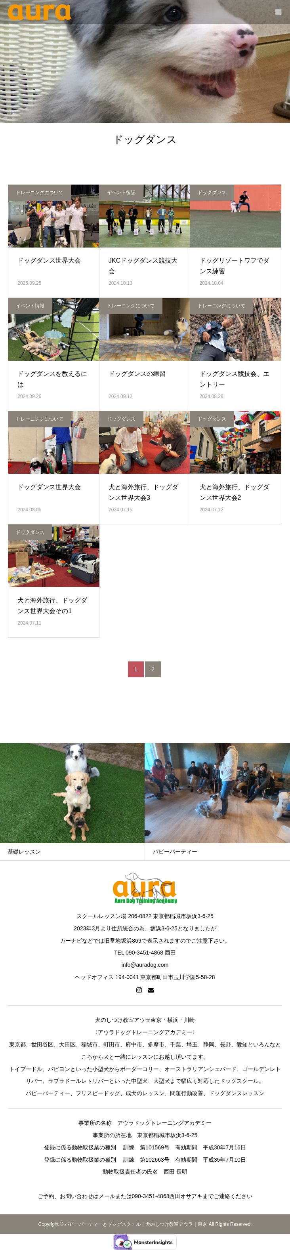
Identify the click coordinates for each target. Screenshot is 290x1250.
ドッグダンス (212, 192)
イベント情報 (30, 306)
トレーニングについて (39, 192)
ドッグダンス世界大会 (49, 260)
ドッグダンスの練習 (137, 373)
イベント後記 (121, 192)
